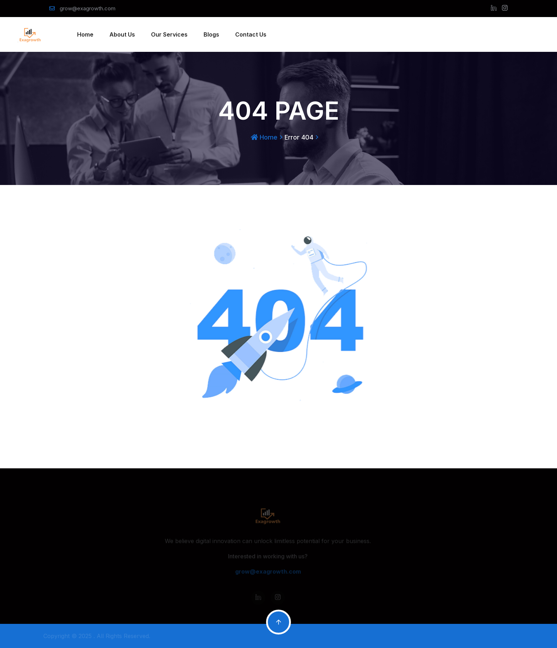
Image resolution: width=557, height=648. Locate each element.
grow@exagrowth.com (87, 8)
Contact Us (250, 34)
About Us (122, 34)
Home (85, 34)
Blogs (211, 34)
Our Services (169, 34)
